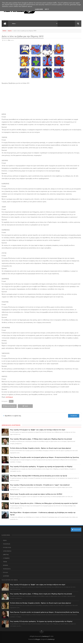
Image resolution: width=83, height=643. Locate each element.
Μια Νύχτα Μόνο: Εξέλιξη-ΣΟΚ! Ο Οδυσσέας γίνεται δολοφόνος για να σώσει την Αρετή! (38, 475)
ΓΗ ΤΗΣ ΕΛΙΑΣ (7, 547)
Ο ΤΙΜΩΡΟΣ (6, 558)
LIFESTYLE (6, 554)
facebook (74, 415)
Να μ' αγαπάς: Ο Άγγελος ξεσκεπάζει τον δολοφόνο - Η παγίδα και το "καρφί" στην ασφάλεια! (40, 485)
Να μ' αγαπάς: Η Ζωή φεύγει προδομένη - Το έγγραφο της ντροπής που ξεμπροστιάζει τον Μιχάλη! (41, 466)
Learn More (39, 9)
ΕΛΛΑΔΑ (5, 572)
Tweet (25, 406)
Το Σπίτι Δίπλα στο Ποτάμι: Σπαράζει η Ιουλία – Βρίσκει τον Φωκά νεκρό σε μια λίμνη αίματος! (40, 448)
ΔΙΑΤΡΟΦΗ (6, 576)
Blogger (38, 639)
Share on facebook (9, 406)
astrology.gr (9, 397)
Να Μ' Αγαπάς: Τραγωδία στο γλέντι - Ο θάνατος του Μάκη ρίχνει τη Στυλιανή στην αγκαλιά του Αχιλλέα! (44, 503)
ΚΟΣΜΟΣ (5, 565)
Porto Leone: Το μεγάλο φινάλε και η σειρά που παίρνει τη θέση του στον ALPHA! (36, 494)
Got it (47, 9)
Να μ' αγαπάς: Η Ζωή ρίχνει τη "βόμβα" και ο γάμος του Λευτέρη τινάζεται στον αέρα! (37, 430)
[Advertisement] (41, 98)
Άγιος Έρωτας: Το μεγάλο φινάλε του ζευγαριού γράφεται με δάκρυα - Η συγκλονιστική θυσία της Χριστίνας (44, 457)
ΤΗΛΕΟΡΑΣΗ (6, 544)
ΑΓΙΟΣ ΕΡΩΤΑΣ (7, 551)
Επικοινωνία (76, 529)
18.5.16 (6, 40)
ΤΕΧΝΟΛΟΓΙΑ (7, 569)
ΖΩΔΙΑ (10, 30)
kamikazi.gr (45, 636)
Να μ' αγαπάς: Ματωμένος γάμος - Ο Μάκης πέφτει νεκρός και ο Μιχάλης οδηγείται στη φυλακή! (41, 439)
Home (4, 30)
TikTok (5, 561)
